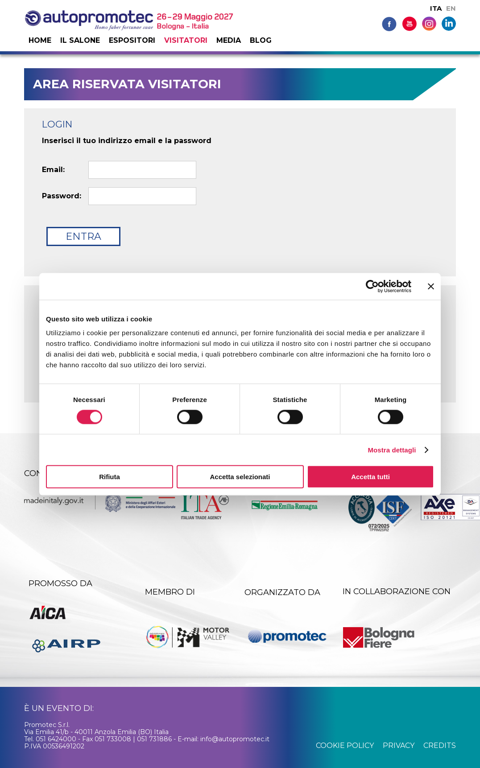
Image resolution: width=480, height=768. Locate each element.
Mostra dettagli (392, 449)
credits (439, 745)
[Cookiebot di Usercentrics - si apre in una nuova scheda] (372, 286)
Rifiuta (109, 477)
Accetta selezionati (240, 477)
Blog (261, 40)
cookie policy (345, 745)
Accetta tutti (370, 477)
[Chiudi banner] (431, 286)
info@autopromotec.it (234, 739)
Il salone (80, 40)
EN (451, 8)
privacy (398, 745)
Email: (53, 170)
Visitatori (185, 40)
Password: (61, 196)
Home (40, 40)
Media (228, 40)
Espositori (132, 40)
